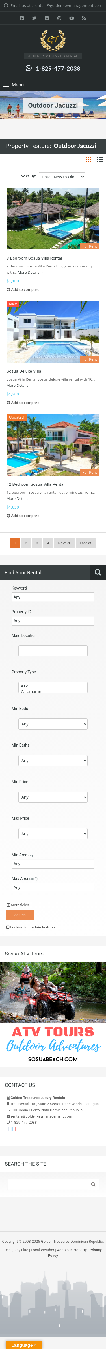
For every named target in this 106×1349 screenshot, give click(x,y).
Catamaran (53, 691)
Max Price (20, 818)
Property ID (21, 612)
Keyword (19, 588)
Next (62, 543)
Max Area (25, 878)
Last (83, 543)
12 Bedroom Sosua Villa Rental (35, 484)
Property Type (24, 672)
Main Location (24, 635)
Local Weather (42, 1250)
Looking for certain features (30, 927)
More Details (30, 272)
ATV (53, 686)
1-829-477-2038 (58, 68)
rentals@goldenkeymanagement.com (68, 5)
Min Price (20, 781)
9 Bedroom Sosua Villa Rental (34, 258)
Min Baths (20, 745)
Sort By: (28, 176)
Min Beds (20, 708)
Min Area (24, 855)
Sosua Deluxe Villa (24, 371)
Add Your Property (72, 1250)
